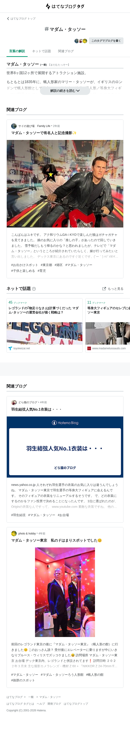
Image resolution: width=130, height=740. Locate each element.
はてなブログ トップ (21, 18)
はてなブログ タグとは (20, 703)
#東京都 (46, 265)
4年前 (43, 402)
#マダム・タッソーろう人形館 (62, 674)
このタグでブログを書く (106, 40)
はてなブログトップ (76, 703)
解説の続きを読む (65, 90)
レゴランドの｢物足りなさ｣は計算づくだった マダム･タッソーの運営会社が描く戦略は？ (44, 310)
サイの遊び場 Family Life (34, 126)
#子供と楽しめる (23, 270)
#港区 (59, 265)
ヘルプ (41, 703)
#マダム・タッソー (78, 265)
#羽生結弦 (18, 515)
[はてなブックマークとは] (34, 288)
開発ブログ (54, 703)
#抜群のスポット (23, 680)
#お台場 (63, 515)
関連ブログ (66, 51)
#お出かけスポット (24, 265)
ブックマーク (18, 302)
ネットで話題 (41, 51)
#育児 (42, 270)
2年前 (56, 126)
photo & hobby (27, 533)
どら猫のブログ (27, 402)
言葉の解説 (17, 51)
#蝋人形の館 (95, 674)
